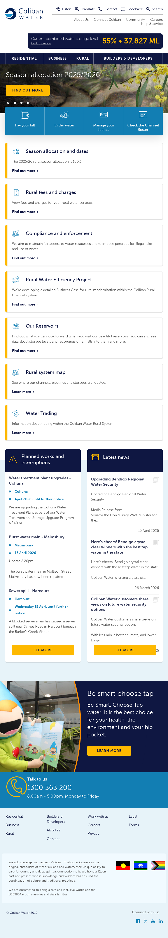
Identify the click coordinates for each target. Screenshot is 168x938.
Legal (133, 817)
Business (57, 58)
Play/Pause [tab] (28, 103)
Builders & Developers (128, 58)
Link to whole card (84, 160)
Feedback (132, 9)
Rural (82, 58)
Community (135, 20)
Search (154, 9)
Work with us (98, 817)
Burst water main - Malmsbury (36, 537)
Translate (85, 9)
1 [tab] (8, 103)
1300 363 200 (49, 787)
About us (54, 830)
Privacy (93, 834)
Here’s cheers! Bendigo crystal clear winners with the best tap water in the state (119, 547)
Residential (24, 58)
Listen (63, 9)
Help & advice (152, 24)
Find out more (27, 90)
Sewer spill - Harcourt (29, 591)
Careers (156, 20)
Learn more (23, 391)
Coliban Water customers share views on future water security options (120, 604)
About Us (81, 20)
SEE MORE (42, 650)
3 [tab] (21, 103)
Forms (134, 825)
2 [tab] (15, 103)
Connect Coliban (107, 20)
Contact (107, 9)
